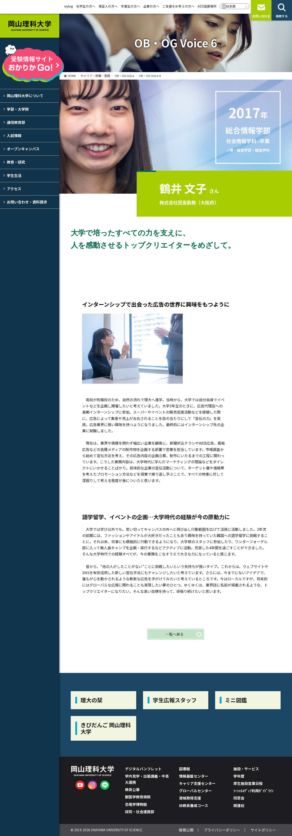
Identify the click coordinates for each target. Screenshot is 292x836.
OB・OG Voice (124, 75)
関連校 (238, 805)
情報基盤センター (193, 776)
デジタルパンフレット (143, 768)
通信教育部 (16, 122)
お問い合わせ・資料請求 (27, 202)
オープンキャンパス (23, 148)
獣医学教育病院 (138, 797)
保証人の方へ (108, 6)
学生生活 (14, 175)
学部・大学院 (18, 109)
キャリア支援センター (197, 783)
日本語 (231, 6)
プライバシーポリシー (222, 830)
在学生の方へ (85, 6)
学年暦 (238, 776)
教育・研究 (16, 162)
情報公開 (186, 830)
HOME (72, 75)
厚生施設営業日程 (248, 783)
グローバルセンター (195, 790)
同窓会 (238, 798)
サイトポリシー (263, 830)
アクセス (14, 188)
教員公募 (132, 789)
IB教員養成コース (193, 805)
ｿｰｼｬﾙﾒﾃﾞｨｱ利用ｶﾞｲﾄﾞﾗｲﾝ (253, 790)
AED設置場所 (207, 6)
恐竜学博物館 (136, 804)
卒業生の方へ (130, 6)
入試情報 (14, 135)
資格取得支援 (190, 798)
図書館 (184, 768)
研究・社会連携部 (139, 811)
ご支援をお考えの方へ (178, 6)
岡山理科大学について (25, 95)
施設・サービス (246, 768)
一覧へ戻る (174, 634)
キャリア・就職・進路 (95, 75)
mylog (68, 6)
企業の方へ (151, 6)
